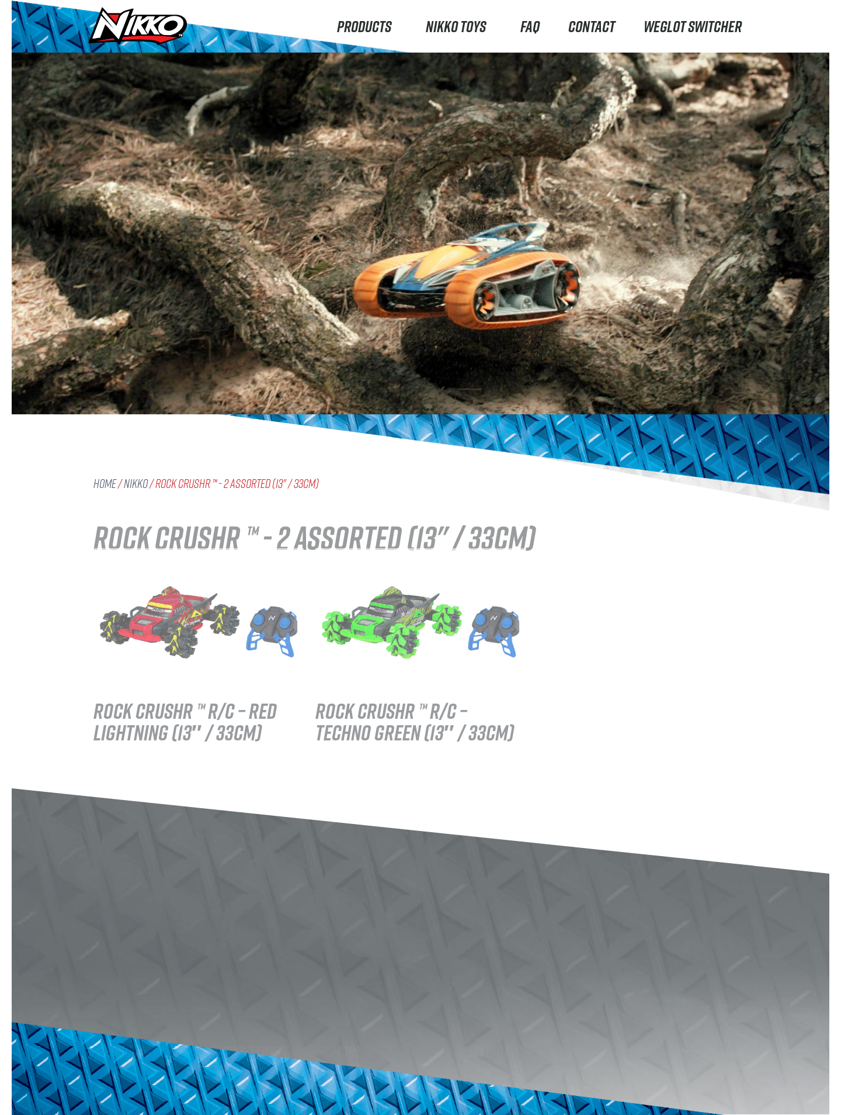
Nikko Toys (459, 26)
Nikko (136, 483)
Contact (591, 26)
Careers (239, 1089)
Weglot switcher (693, 26)
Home (104, 483)
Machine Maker (131, 1079)
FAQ (530, 26)
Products (367, 26)
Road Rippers (127, 1033)
